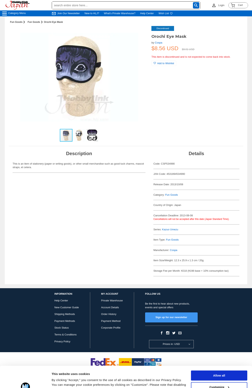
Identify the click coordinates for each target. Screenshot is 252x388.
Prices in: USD (171, 344)
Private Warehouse (112, 300)
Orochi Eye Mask (53, 22)
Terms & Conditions (65, 334)
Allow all (219, 355)
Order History (108, 314)
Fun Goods (16, 22)
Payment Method (110, 320)
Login (221, 5)
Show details (61, 380)
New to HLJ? (91, 13)
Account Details (110, 307)
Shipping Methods (64, 314)
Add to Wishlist (164, 63)
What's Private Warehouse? (119, 13)
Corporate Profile (110, 327)
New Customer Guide (66, 307)
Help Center (147, 13)
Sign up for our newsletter (171, 317)
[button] (140, 33)
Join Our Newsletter (68, 13)
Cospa (158, 42)
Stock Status (61, 327)
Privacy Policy (62, 341)
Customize (219, 367)
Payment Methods (64, 320)
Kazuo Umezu (170, 229)
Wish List (165, 13)
